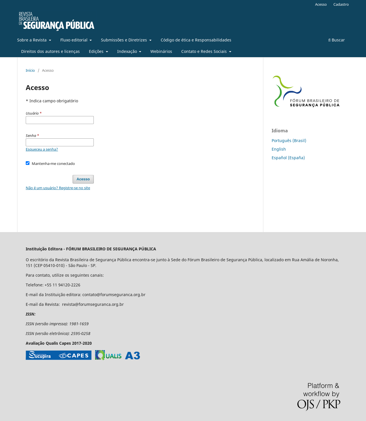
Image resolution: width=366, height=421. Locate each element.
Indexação (127, 51)
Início (30, 70)
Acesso (321, 4)
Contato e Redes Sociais (204, 51)
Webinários (161, 51)
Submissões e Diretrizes (124, 40)
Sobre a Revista (32, 40)
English (279, 149)
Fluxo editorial (74, 40)
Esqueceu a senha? (42, 149)
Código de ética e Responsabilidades (196, 40)
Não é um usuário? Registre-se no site (58, 187)
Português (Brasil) (289, 140)
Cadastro (341, 4)
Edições (97, 51)
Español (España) (288, 157)
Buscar (336, 40)
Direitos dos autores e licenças (50, 51)
